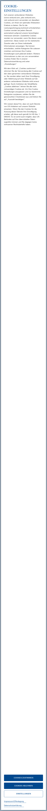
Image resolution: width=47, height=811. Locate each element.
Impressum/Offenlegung (14, 801)
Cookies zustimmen (23, 778)
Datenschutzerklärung (12, 805)
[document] (23, 388)
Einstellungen (23, 794)
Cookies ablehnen (23, 786)
